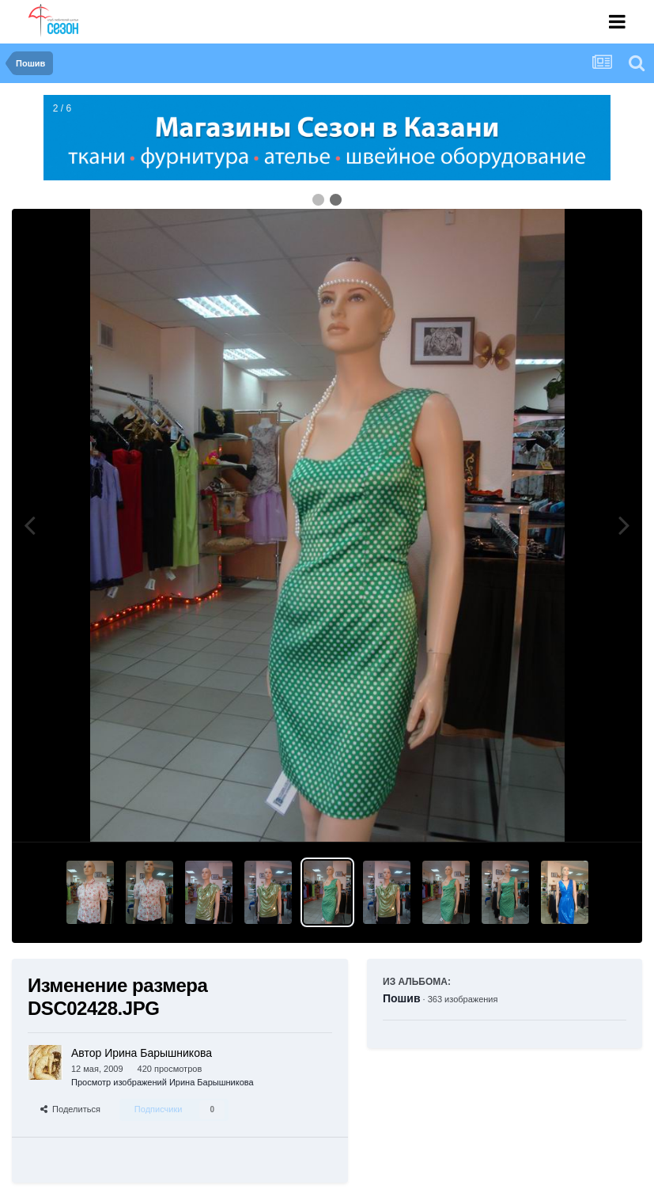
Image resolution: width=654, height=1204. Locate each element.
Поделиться (70, 1109)
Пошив (402, 998)
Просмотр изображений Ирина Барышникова (162, 1082)
